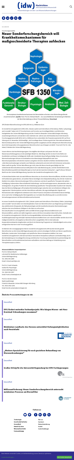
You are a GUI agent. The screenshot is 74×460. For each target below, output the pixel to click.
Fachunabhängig (19, 431)
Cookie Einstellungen (43, 429)
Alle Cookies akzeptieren (64, 457)
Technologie (17, 420)
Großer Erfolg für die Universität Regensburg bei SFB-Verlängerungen (36, 367)
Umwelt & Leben (19, 426)
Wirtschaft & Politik (20, 429)
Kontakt (40, 426)
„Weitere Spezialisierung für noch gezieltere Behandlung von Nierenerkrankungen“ (32, 351)
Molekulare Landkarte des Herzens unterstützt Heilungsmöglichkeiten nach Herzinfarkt (36, 328)
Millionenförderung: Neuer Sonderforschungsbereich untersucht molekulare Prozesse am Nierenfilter (33, 390)
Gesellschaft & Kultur (20, 422)
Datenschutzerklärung (44, 424)
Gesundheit (17, 424)
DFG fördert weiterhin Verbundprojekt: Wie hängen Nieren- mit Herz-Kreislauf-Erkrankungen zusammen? (36, 310)
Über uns (40, 419)
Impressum (41, 422)
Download (53, 119)
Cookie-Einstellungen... (7, 457)
